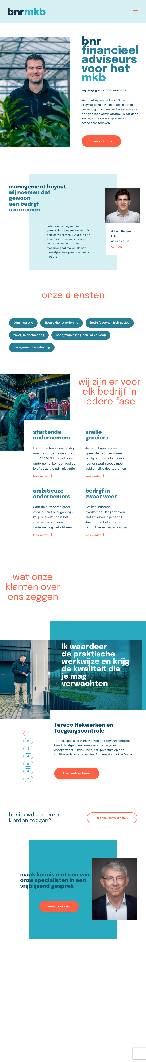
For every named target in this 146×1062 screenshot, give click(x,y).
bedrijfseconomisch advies (110, 322)
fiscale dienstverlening (62, 322)
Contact (116, 246)
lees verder (42, 475)
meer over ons (101, 141)
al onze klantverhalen (112, 817)
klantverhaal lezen (76, 772)
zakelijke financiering (29, 334)
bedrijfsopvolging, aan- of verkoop (81, 334)
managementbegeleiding (32, 347)
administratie (23, 322)
